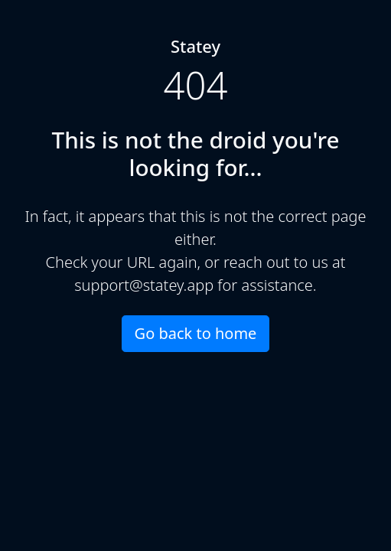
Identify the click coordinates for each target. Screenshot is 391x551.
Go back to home (196, 333)
